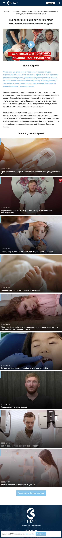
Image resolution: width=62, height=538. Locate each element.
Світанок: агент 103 (28, 11)
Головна (7, 11)
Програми (15, 11)
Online (50, 3)
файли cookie (30, 534)
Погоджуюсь (41, 534)
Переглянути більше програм (31, 493)
